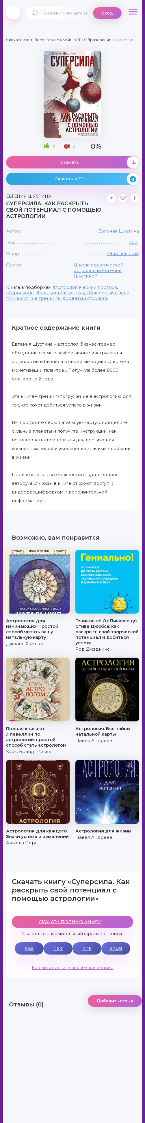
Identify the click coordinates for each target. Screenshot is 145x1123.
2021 (134, 242)
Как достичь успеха (61, 292)
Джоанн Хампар (24, 643)
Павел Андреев (93, 740)
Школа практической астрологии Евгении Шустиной (98, 270)
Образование (123, 253)
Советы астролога (87, 298)
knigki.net (13, 12)
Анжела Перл (22, 843)
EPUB (115, 948)
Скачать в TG (97, 179)
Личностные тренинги (35, 298)
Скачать (99, 162)
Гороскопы (21, 292)
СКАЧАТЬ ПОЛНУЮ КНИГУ (70, 921)
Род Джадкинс (92, 649)
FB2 (29, 948)
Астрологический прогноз (86, 287)
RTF (87, 948)
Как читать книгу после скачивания (72, 967)
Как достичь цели (109, 292)
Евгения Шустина (118, 231)
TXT (58, 948)
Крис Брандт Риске (28, 751)
